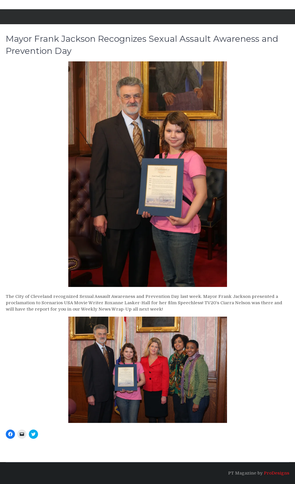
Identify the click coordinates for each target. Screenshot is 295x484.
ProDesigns (276, 473)
